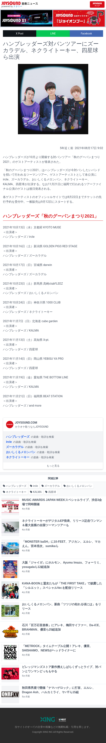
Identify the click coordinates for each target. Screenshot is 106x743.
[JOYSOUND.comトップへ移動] (97, 4)
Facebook (86, 33)
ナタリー (17, 6)
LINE (53, 33)
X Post (19, 33)
